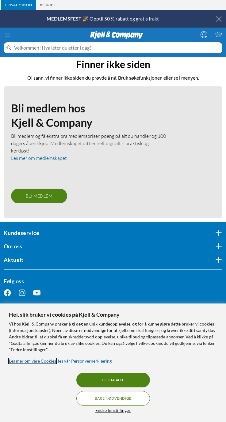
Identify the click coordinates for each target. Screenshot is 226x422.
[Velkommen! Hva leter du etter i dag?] (117, 47)
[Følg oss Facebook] (7, 293)
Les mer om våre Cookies (32, 361)
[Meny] (7, 35)
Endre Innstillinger (113, 410)
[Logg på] (204, 34)
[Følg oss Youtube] (36, 293)
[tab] (18, 5)
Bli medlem (39, 195)
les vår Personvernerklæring (85, 361)
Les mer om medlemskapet (39, 158)
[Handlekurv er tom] (218, 34)
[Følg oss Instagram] (22, 293)
